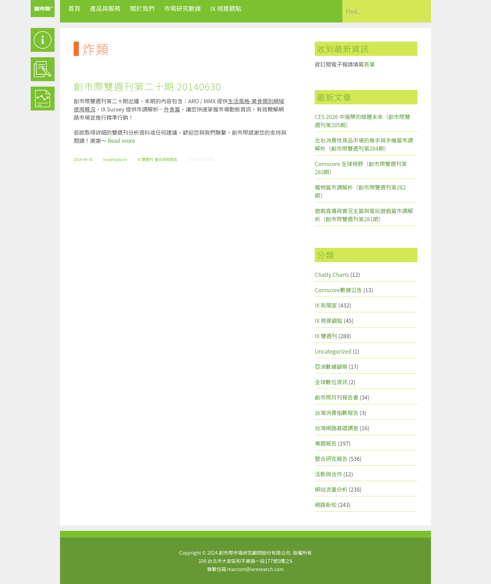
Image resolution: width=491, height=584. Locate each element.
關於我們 (142, 8)
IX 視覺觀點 (225, 8)
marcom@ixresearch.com (255, 569)
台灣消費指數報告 (336, 412)
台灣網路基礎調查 (336, 428)
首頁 (74, 8)
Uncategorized (333, 351)
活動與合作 (328, 474)
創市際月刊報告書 (336, 397)
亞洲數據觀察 (331, 366)
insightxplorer (115, 159)
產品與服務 (105, 8)
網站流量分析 (331, 489)
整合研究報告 (166, 159)
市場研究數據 (182, 8)
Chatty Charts (332, 274)
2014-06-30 (83, 159)
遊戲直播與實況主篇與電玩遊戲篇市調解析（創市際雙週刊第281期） (364, 215)
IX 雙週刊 (145, 159)
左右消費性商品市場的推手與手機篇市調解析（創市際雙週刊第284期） (364, 144)
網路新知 (326, 504)
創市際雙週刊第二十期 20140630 (147, 86)
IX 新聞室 (326, 305)
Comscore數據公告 (338, 290)
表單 (369, 64)
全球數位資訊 (331, 382)
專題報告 (326, 443)
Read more (121, 140)
